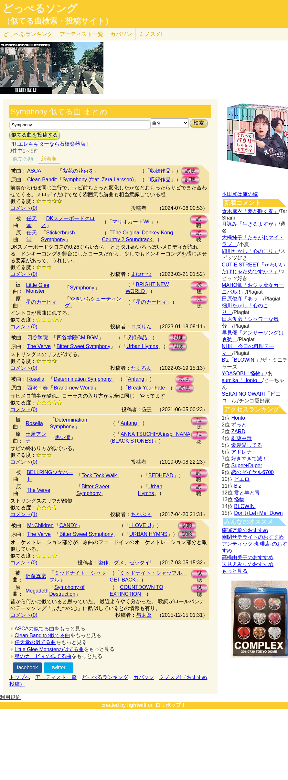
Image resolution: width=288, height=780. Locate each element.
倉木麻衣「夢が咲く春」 (250, 211)
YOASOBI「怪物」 (244, 373)
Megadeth (37, 590)
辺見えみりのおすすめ (247, 564)
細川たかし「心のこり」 (250, 251)
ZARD (238, 431)
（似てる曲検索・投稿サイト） (58, 21)
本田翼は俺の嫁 (240, 194)
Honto (238, 418)
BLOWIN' (244, 506)
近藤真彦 (36, 576)
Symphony (82, 287)
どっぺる (28, 34)
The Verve (39, 346)
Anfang (136, 379)
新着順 (49, 159)
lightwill (136, 705)
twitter (59, 667)
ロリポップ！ (170, 705)
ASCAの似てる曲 (35, 628)
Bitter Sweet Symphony (83, 346)
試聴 (190, 171)
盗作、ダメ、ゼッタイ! (124, 562)
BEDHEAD (160, 475)
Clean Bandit (42, 179)
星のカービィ (41, 302)
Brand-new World (73, 387)
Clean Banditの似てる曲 (42, 635)
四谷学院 (37, 337)
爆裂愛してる (246, 445)
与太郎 (144, 615)
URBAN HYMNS (148, 534)
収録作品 (160, 171)
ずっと (239, 424)
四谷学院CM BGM (78, 337)
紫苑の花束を (78, 171)
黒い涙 (62, 437)
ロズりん (141, 326)
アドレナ (241, 452)
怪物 (239, 499)
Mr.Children (40, 525)
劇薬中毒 (241, 438)
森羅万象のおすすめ (245, 530)
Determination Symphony (83, 379)
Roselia (35, 379)
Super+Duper (246, 465)
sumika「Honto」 (242, 380)
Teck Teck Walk (99, 475)
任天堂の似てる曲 (35, 642)
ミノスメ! (151, 34)
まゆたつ (141, 274)
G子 (146, 409)
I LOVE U (140, 525)
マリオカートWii (131, 221)
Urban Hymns (142, 346)
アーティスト (81, 34)
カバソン (121, 34)
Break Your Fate (146, 387)
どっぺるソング (40, 8)
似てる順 (23, 159)
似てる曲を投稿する (34, 135)
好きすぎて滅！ (249, 458)
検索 (199, 123)
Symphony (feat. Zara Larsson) (98, 179)
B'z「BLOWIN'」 (241, 360)
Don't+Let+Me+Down (258, 513)
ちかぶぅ (141, 514)
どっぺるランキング (105, 677)
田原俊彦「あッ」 (242, 298)
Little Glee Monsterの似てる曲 (49, 649)
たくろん (141, 368)
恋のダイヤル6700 (252, 472)
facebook (27, 667)
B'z (237, 486)
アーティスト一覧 (56, 677)
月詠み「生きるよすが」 (250, 224)
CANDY (68, 525)
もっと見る (235, 571)
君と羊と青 (247, 492)
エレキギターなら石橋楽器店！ (54, 144)
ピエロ (242, 479)
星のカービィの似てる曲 (43, 656)
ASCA (34, 171)
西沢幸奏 (37, 387)
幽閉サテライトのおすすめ (253, 537)
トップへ (19, 677)
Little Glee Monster (37, 288)
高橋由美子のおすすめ (247, 557)
